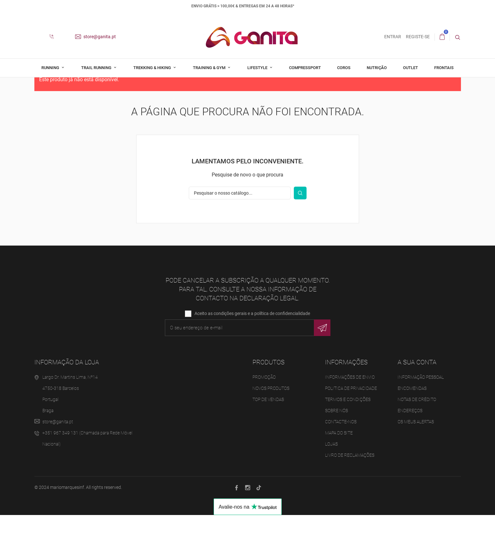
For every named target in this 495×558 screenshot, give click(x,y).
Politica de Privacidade (351, 430)
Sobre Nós (336, 453)
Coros (343, 67)
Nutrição (377, 67)
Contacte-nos (341, 464)
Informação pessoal (421, 419)
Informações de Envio (350, 419)
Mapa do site (339, 475)
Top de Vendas (268, 442)
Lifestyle (257, 67)
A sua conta (417, 405)
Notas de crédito (417, 442)
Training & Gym (209, 67)
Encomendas (412, 430)
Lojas (331, 486)
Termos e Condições (348, 442)
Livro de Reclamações (349, 497)
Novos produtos (270, 430)
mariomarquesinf (67, 530)
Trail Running (96, 67)
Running (50, 67)
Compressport (305, 67)
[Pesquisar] (240, 235)
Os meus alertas (416, 464)
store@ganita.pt (95, 36)
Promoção (264, 419)
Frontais (444, 67)
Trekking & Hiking (152, 67)
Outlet (410, 67)
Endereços (410, 453)
